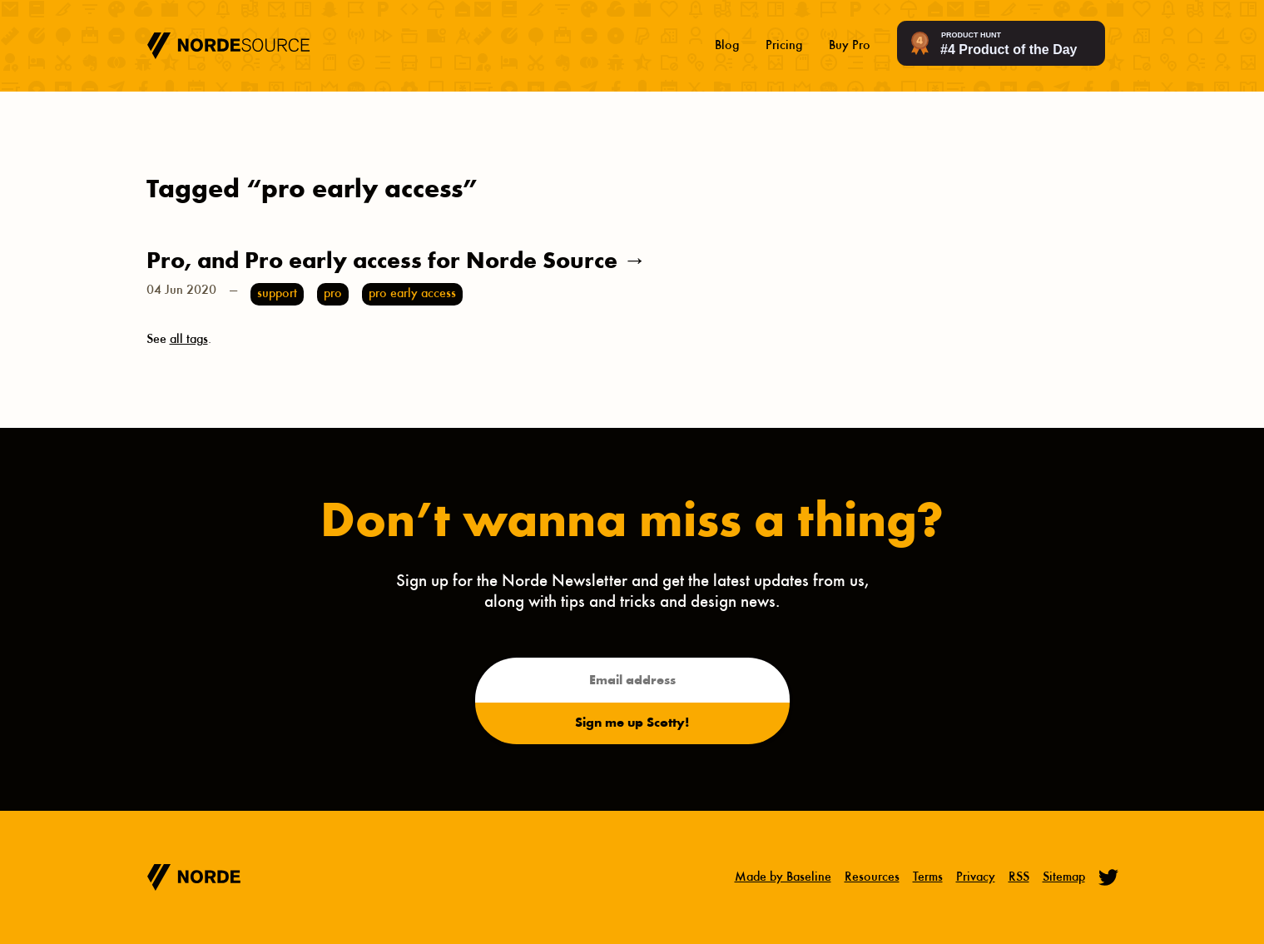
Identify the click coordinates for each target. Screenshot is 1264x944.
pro (333, 294)
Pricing (784, 45)
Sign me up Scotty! (632, 723)
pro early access (412, 294)
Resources (872, 877)
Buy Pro (849, 45)
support (277, 294)
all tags (189, 339)
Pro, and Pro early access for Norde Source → (396, 262)
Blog (727, 45)
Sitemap (1064, 877)
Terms (928, 877)
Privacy (975, 877)
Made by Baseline (783, 877)
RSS (1019, 877)
